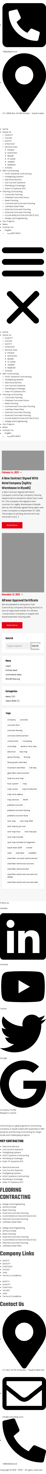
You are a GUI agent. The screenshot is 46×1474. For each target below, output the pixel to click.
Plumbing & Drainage (15, 185)
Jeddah (11, 161)
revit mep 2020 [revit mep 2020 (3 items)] (26, 821)
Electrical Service (13, 179)
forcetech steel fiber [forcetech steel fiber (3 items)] (16, 767)
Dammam (12, 152)
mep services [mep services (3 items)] (13, 799)
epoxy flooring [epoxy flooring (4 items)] (13, 757)
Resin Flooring (11, 200)
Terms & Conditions (11, 1275)
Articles (8, 167)
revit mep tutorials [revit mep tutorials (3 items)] (15, 837)
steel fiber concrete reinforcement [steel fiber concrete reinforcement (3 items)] (22, 858)
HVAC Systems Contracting (18, 173)
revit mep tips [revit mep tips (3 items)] (31, 831)
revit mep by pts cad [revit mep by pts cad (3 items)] (16, 826)
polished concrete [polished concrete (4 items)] (15, 805)
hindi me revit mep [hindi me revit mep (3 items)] (15, 778)
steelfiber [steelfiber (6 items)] (32, 853)
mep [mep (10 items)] (25, 783)
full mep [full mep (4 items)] (32, 767)
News (5, 224)
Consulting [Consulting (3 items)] (27, 741)
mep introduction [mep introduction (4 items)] (29, 789)
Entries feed (11, 670)
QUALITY (9, 135)
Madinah (11, 164)
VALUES (8, 138)
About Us (6, 132)
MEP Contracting (10, 170)
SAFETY (8, 141)
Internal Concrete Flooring (18, 209)
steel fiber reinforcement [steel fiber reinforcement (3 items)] (18, 869)
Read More (12, 525)
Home (5, 129)
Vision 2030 (11, 700)
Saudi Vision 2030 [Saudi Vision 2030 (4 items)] (14, 847)
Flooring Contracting (12, 191)
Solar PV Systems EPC (15, 188)
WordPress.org (13, 679)
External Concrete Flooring (18, 212)
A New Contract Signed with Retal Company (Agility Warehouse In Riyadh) (20, 483)
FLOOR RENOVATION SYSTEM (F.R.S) (22, 215)
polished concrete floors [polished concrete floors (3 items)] (17, 815)
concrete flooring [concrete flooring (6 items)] (14, 730)
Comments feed (13, 674)
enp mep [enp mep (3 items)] (23, 752)
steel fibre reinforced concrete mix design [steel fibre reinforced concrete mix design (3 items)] (22, 875)
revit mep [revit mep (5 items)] (11, 821)
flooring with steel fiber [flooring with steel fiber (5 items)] (17, 762)
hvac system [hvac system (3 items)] (13, 783)
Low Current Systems (15, 182)
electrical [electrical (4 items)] (11, 752)
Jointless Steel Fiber (14, 206)
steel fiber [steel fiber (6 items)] (20, 853)
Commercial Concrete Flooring (20, 203)
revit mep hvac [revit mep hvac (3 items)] (13, 831)
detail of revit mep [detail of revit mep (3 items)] (29, 746)
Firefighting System (14, 176)
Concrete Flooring (13, 194)
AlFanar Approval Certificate (20, 600)
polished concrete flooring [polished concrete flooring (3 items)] (18, 810)
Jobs (4, 1272)
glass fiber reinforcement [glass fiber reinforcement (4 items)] (18, 773)
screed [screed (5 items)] (29, 847)
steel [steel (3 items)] (9, 853)
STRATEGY (10, 144)
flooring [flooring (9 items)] (27, 757)
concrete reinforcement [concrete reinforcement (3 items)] (17, 736)
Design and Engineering (16, 218)
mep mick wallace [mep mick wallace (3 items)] (15, 794)
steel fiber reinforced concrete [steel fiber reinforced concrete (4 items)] (20, 863)
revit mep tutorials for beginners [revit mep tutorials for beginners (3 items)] (21, 842)
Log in (8, 666)
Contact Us (7, 227)
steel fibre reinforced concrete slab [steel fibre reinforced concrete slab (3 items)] (22, 882)
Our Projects (8, 221)
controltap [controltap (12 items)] (11, 746)
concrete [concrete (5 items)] (24, 720)
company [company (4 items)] (11, 720)
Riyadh (10, 155)
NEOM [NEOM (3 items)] (25, 799)
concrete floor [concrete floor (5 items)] (13, 725)
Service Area (11, 146)
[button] (23, 284)
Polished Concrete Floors (17, 197)
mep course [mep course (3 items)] (12, 789)
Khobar (10, 149)
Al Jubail (11, 158)
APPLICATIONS (9, 1207)
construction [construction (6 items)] (12, 741)
